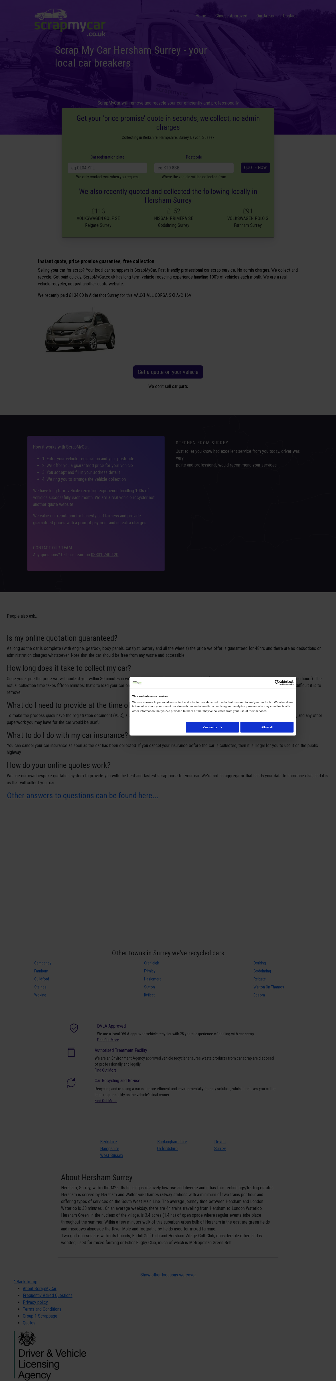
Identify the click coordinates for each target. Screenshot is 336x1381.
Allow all (267, 726)
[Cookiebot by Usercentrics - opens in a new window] (277, 683)
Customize (212, 726)
